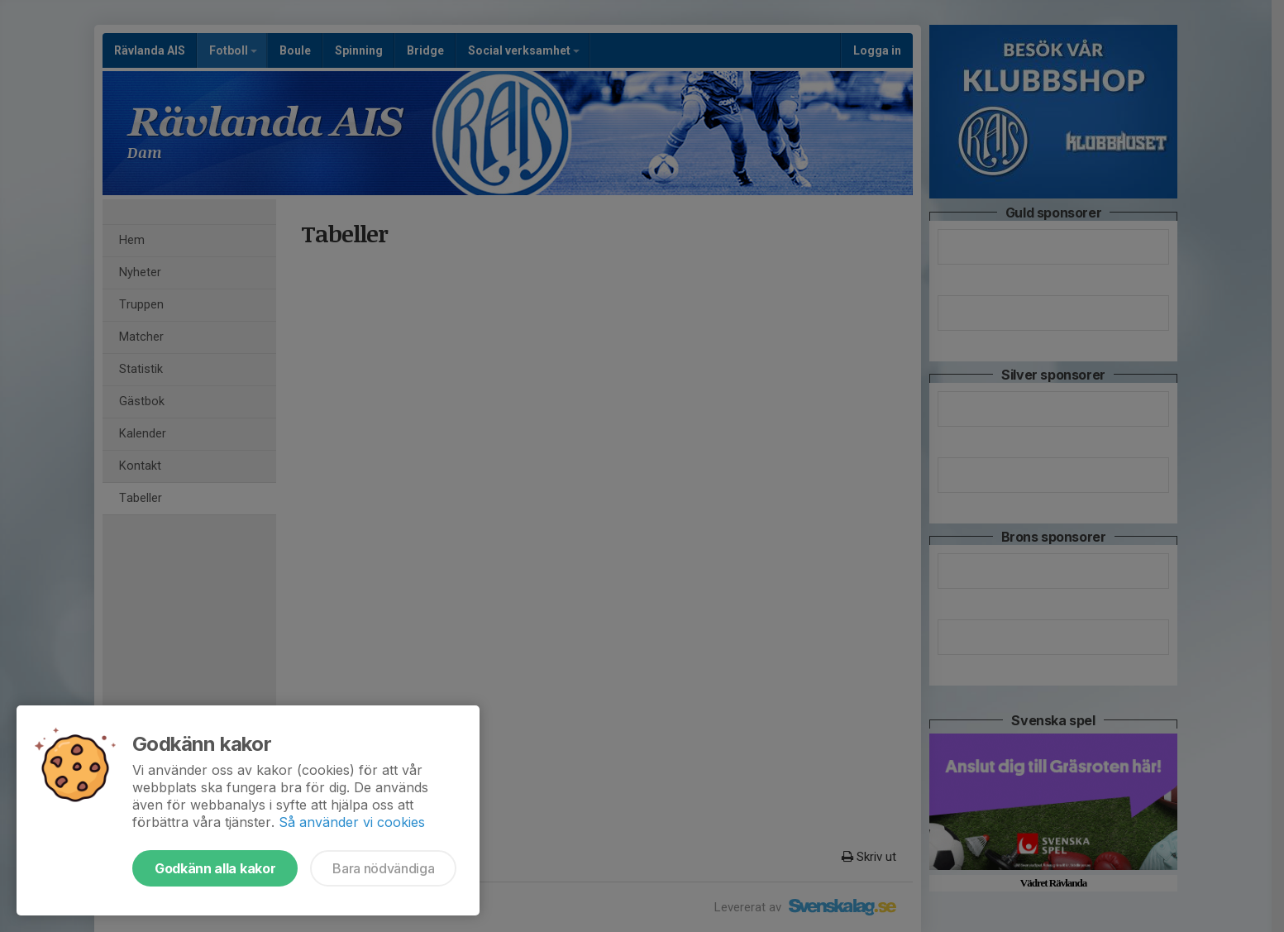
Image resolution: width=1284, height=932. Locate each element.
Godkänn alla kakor (215, 868)
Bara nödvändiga (383, 868)
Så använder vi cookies (352, 822)
